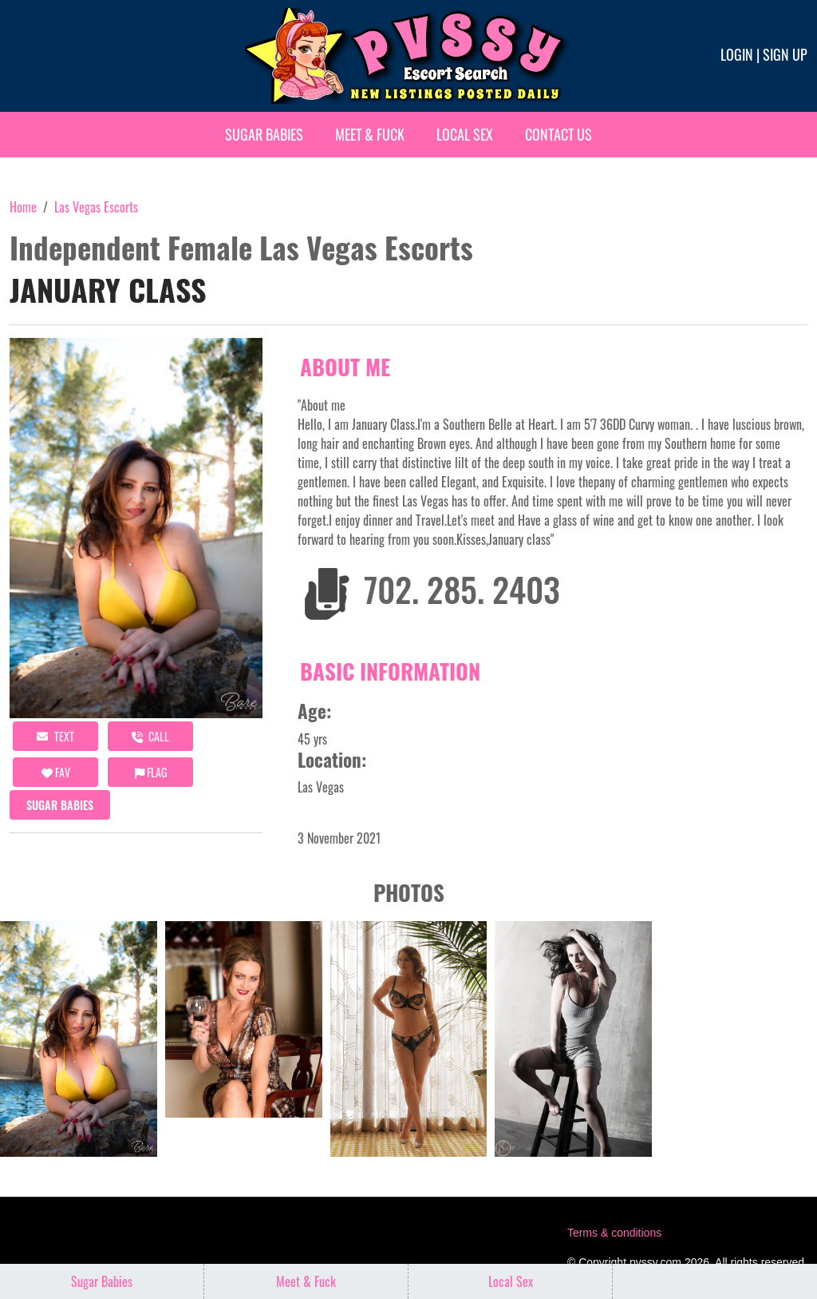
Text (55, 736)
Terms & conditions (614, 1232)
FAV (55, 772)
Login (736, 54)
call (150, 736)
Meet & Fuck (370, 134)
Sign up (785, 54)
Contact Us (558, 134)
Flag (151, 772)
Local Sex (464, 134)
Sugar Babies (264, 134)
